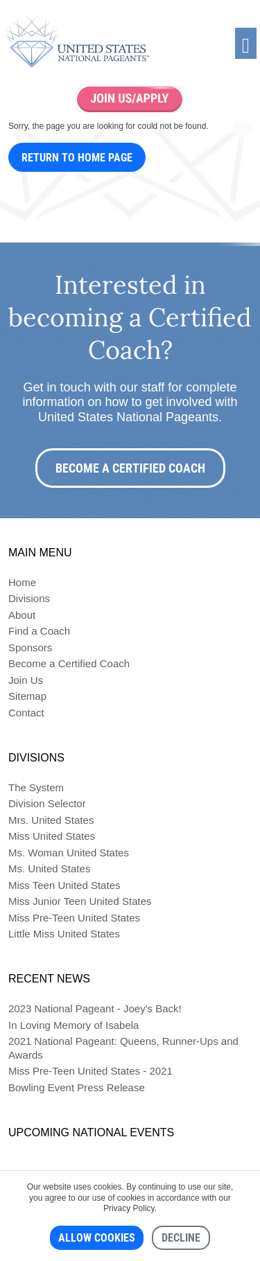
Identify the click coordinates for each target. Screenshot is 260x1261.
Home (22, 582)
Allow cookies (96, 1237)
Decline (181, 1237)
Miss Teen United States (64, 885)
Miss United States (51, 836)
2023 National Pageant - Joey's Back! (95, 1008)
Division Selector (47, 803)
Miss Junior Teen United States (80, 901)
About (21, 615)
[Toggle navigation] (246, 43)
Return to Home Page (76, 157)
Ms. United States (49, 868)
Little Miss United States (64, 934)
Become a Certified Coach (130, 468)
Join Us (25, 680)
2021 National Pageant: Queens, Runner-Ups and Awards (123, 1048)
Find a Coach (39, 631)
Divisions (29, 598)
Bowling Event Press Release (76, 1087)
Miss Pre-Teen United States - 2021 (90, 1071)
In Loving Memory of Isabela (73, 1025)
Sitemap (27, 696)
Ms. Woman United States (68, 852)
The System (36, 787)
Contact (26, 712)
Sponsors (30, 647)
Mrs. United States (51, 820)
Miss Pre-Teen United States (74, 918)
